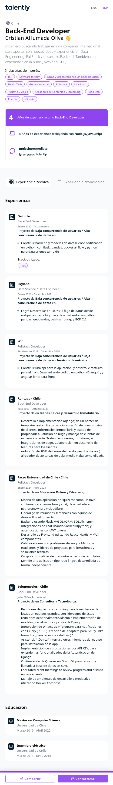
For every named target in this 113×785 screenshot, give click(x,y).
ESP (105, 8)
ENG (94, 8)
